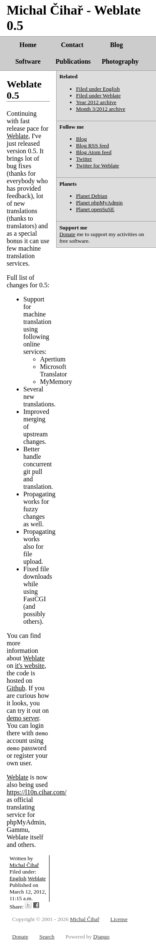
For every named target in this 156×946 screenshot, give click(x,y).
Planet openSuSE (95, 209)
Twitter (84, 159)
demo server (23, 718)
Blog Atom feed (93, 152)
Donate (67, 234)
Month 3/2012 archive (100, 109)
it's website (30, 665)
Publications (73, 61)
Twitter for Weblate (97, 165)
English (18, 878)
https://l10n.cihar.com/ (37, 792)
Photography (120, 61)
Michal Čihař (24, 865)
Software (28, 61)
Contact (72, 44)
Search (46, 937)
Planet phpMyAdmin (99, 202)
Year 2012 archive (96, 102)
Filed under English (98, 89)
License (118, 919)
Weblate (17, 135)
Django (101, 937)
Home (28, 44)
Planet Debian (91, 196)
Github (16, 688)
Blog (116, 44)
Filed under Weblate (98, 95)
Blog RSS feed (92, 145)
